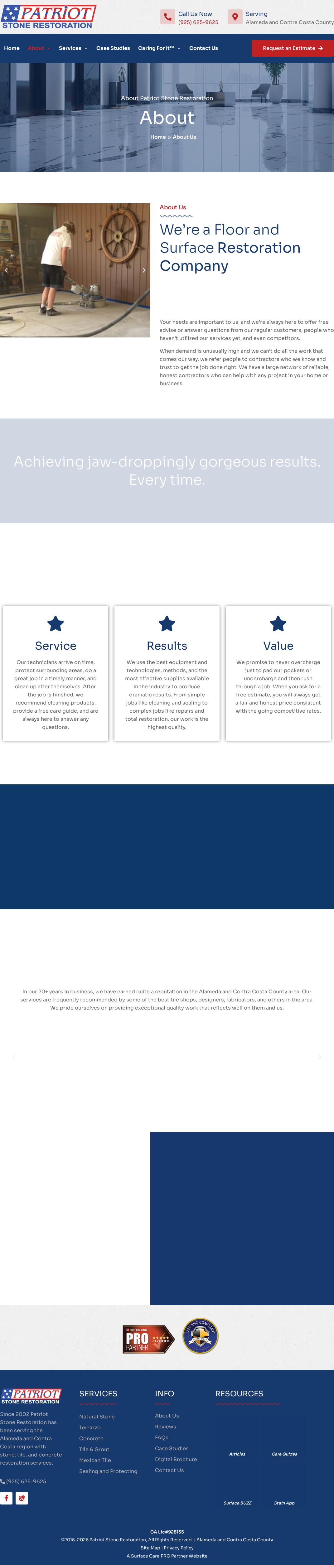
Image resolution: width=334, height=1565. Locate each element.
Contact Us (203, 48)
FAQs (161, 1437)
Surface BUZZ (237, 1503)
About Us (167, 1415)
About (39, 48)
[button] (5, 270)
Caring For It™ (159, 48)
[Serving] (235, 16)
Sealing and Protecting (108, 1471)
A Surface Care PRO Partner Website (167, 1556)
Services (73, 48)
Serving (257, 14)
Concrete (91, 1438)
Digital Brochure (176, 1459)
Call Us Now (195, 14)
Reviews (165, 1426)
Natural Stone (97, 1416)
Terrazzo (90, 1427)
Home (12, 48)
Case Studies (113, 48)
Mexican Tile (95, 1460)
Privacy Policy (179, 1548)
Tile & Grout (94, 1449)
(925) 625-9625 (198, 22)
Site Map (150, 1548)
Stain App (284, 1503)
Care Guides (284, 1454)
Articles (237, 1454)
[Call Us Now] (167, 16)
